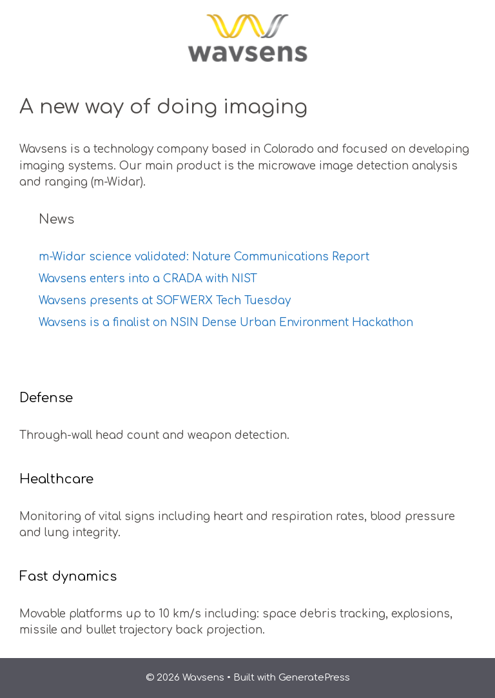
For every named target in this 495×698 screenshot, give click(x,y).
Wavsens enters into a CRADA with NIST (148, 279)
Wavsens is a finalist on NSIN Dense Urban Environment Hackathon (226, 322)
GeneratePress (314, 677)
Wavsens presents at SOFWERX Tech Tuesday (165, 301)
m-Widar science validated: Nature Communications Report (204, 257)
